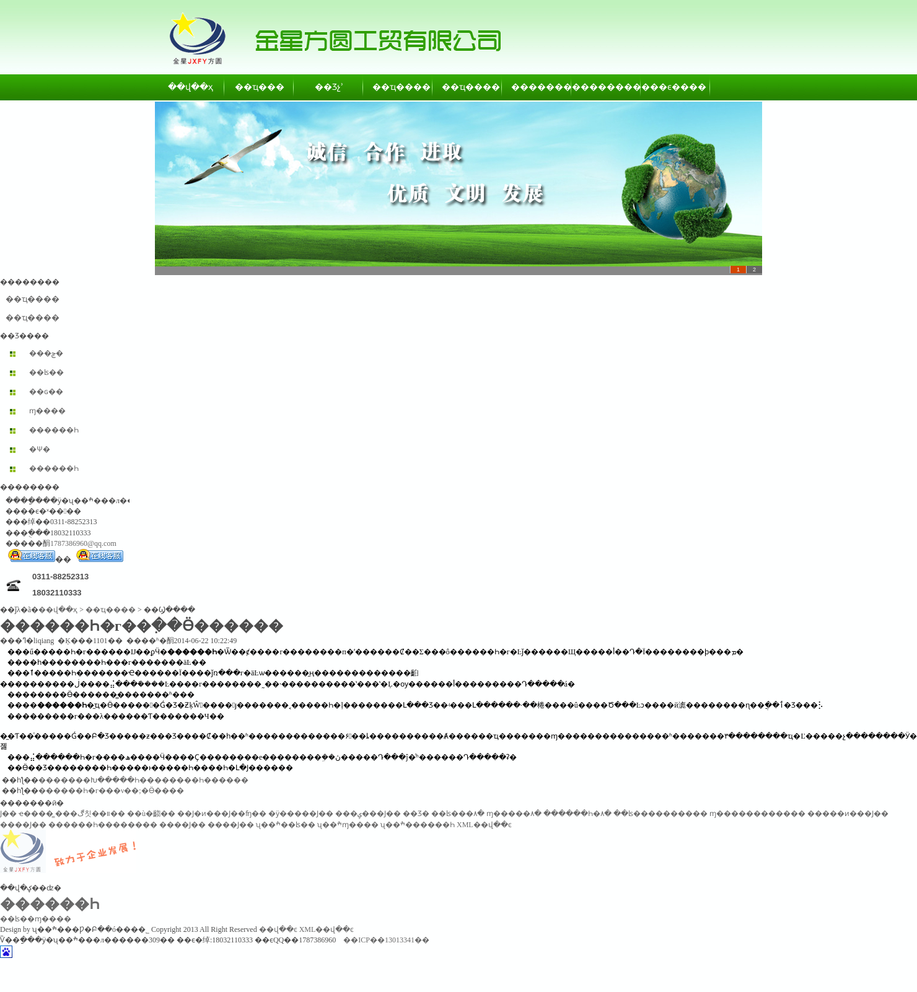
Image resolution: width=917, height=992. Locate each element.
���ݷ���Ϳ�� (368, 813)
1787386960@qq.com (83, 543)
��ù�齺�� (151, 813)
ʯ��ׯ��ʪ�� (285, 824)
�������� (537, 87)
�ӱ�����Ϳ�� (300, 813)
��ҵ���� (398, 87)
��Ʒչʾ (329, 87)
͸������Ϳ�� (8, 813)
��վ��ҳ (190, 87)
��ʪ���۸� (458, 813)
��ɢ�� (46, 391)
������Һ (54, 430)
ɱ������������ (757, 813)
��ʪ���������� (660, 813)
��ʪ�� (46, 372)
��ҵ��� (259, 87)
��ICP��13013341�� (386, 940)
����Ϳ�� (23, 824)
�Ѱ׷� (39, 449)
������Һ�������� (102, 824)
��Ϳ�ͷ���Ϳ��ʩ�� (221, 813)
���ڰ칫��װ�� (90, 813)
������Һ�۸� (577, 813)
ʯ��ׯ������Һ (417, 824)
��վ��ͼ (278, 929)
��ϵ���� (676, 87)
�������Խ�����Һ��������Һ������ (143, 780)
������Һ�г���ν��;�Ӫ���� (111, 790)
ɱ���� (47, 410)
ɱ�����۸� (514, 813)
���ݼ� (46, 353)
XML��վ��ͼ (484, 824)
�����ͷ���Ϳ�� (847, 813)
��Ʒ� (416, 813)
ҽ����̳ (36, 813)
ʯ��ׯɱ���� (348, 824)
